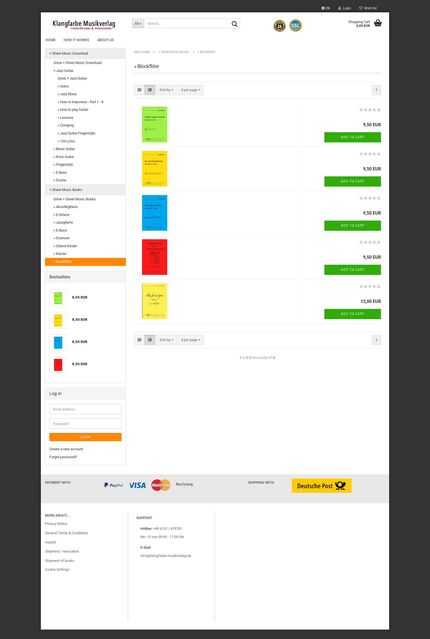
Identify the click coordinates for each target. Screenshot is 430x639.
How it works (76, 40)
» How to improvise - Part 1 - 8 (80, 111)
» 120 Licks (66, 150)
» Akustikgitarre (65, 216)
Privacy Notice (56, 533)
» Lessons (65, 127)
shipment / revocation (62, 561)
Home (50, 40)
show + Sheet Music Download (77, 72)
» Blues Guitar (64, 158)
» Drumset (61, 248)
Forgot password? (63, 466)
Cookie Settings (57, 579)
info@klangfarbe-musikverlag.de (165, 565)
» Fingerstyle (63, 174)
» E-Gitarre (61, 224)
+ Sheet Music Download (68, 63)
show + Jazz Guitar (72, 88)
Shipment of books (59, 570)
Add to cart (352, 146)
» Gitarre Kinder (65, 256)
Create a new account (66, 459)
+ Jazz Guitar (63, 80)
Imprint (50, 552)
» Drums (59, 190)
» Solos (63, 96)
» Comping (66, 135)
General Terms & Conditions (66, 542)
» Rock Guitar (63, 166)
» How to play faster (73, 119)
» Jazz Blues (67, 104)
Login (344, 8)
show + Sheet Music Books (74, 208)
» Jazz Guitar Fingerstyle (76, 143)
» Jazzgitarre (63, 232)
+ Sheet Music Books (65, 199)
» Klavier (59, 263)
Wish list (368, 8)
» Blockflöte (62, 271)
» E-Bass (60, 182)
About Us (105, 40)
